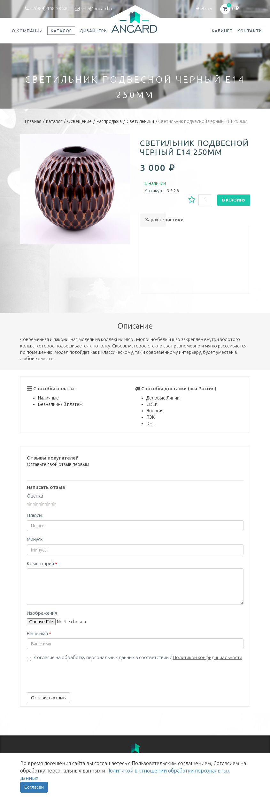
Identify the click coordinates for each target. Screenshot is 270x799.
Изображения (42, 613)
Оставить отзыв (48, 697)
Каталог (54, 121)
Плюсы (34, 515)
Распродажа (109, 121)
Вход (204, 8)
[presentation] (75, 675)
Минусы (35, 539)
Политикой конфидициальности (207, 657)
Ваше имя (39, 633)
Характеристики (155, 219)
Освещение (79, 121)
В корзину (233, 200)
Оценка (35, 495)
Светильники (140, 121)
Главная (33, 121)
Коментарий (42, 563)
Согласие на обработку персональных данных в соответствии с (138, 657)
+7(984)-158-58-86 (46, 8)
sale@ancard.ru (94, 8)
